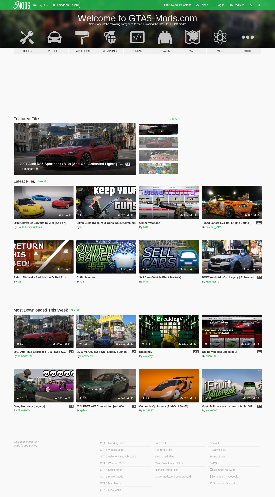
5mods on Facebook (224, 476)
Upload (202, 4)
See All (174, 118)
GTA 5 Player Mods (111, 476)
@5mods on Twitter (223, 470)
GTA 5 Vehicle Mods (112, 449)
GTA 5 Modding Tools (112, 443)
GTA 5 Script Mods (111, 469)
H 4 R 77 (148, 410)
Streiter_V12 (213, 227)
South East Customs (30, 227)
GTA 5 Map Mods (110, 483)
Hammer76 (212, 281)
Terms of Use (217, 456)
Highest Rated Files (166, 469)
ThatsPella (23, 410)
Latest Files (162, 443)
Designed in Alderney (26, 441)
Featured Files (163, 449)
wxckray (148, 356)
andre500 (211, 356)
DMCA (214, 463)
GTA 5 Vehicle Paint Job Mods (118, 456)
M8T (83, 227)
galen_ (84, 410)
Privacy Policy (218, 449)
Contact (214, 443)
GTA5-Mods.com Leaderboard (173, 476)
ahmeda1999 (25, 356)
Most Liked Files (164, 456)
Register (237, 4)
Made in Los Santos (25, 445)
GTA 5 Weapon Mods (112, 463)
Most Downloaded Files (169, 463)
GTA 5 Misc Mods (110, 489)
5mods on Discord (222, 483)
